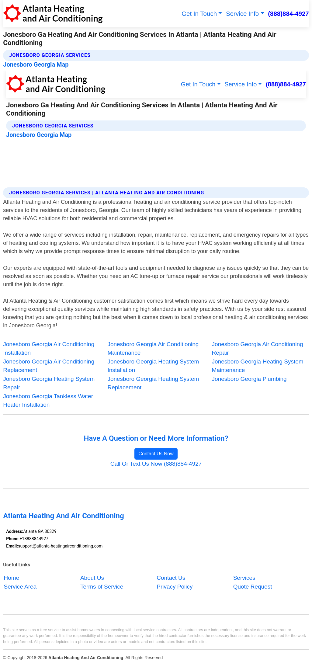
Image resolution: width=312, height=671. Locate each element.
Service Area (20, 586)
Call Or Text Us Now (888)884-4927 (156, 464)
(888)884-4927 (288, 13)
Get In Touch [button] (199, 13)
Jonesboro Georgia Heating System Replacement (153, 383)
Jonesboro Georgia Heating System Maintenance (257, 366)
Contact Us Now (156, 453)
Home (11, 578)
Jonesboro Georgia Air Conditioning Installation (48, 348)
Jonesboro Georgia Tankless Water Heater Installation (48, 400)
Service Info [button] (242, 13)
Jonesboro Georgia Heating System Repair (49, 383)
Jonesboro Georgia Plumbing (249, 379)
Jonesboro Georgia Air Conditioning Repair (257, 348)
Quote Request (252, 586)
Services (244, 578)
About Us (92, 578)
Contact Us (171, 578)
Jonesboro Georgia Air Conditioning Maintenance (153, 348)
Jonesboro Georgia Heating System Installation (153, 366)
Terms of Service (101, 586)
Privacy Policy (174, 586)
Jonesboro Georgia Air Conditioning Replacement (48, 366)
